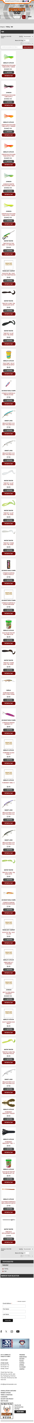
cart (30, 6)
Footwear (22, 1367)
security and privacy (7, 1399)
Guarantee (4, 1397)
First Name (6, 1309)
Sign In (22, 6)
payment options (6, 1392)
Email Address (7, 1303)
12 (28, 43)
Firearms (22, 1355)
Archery (21, 1359)
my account (27, 6)
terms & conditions (6, 1394)
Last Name (6, 1314)
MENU (29, 16)
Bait (12, 27)
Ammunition (23, 1357)
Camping (21, 1369)
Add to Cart (9, 75)
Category (2, 27)
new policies (4, 1401)
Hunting (21, 1363)
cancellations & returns (8, 1390)
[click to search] (23, 17)
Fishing (8, 27)
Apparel (21, 1365)
